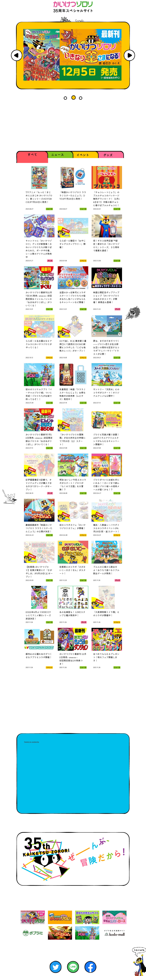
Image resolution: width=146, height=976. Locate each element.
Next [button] (129, 55)
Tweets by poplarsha (31, 742)
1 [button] (66, 97)
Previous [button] (16, 55)
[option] (73, 55)
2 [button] (74, 97)
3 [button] (81, 97)
